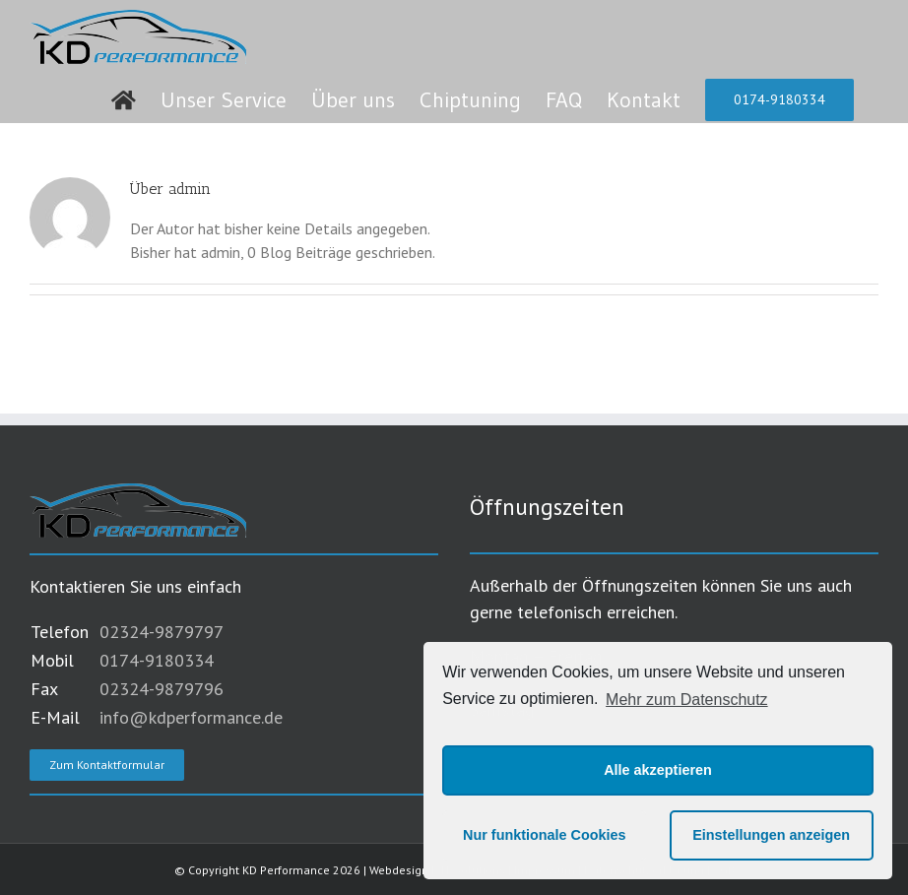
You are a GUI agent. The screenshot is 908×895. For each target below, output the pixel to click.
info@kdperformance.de (191, 717)
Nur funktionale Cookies (544, 835)
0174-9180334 (156, 660)
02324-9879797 (161, 631)
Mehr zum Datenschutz (687, 699)
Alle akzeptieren (658, 770)
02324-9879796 (161, 688)
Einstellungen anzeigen (771, 835)
